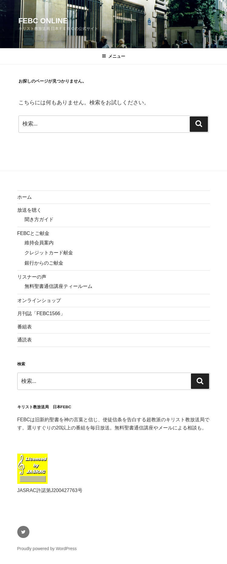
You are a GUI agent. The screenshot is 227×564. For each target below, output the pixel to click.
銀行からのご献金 (44, 263)
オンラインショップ (39, 300)
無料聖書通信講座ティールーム (58, 286)
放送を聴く (29, 210)
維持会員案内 (39, 242)
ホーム (24, 197)
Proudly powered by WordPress (47, 548)
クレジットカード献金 (49, 252)
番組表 (24, 326)
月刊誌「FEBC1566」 (41, 313)
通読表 (24, 339)
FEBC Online (43, 21)
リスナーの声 (31, 276)
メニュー (113, 56)
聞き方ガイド (39, 219)
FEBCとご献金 (33, 233)
